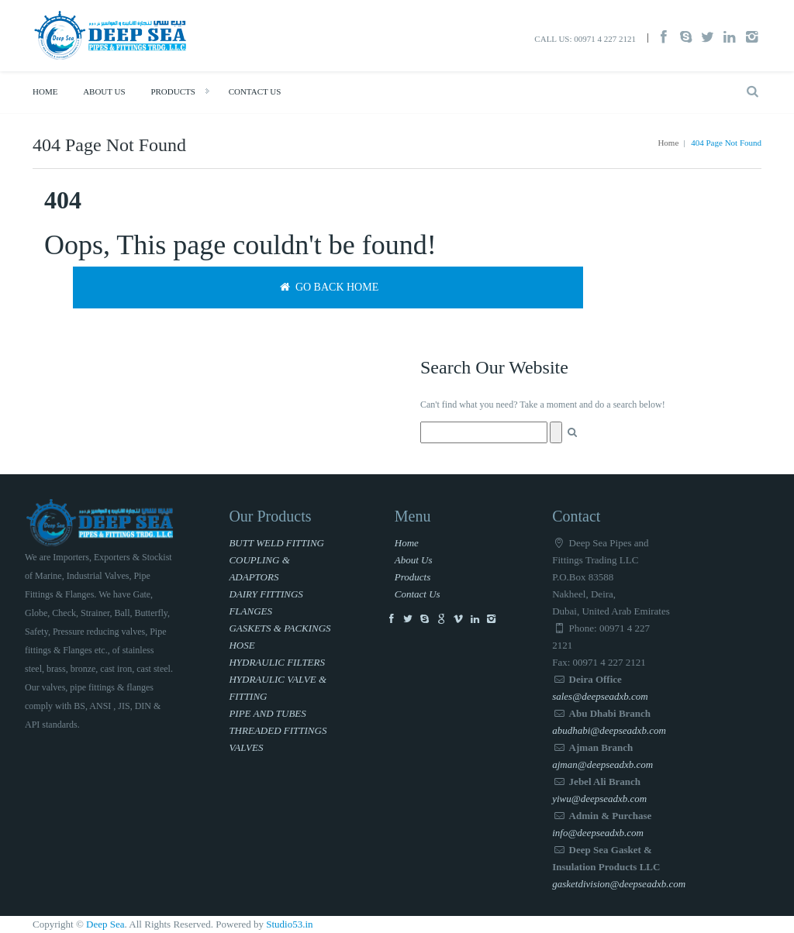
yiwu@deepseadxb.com (599, 798)
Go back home (328, 287)
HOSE (241, 645)
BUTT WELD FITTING (276, 543)
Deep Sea (105, 924)
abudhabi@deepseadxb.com (609, 730)
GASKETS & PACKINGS (279, 628)
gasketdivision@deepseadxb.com (618, 884)
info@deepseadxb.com (598, 832)
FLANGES (250, 611)
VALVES (246, 747)
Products (172, 91)
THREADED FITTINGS (277, 730)
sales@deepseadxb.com (600, 696)
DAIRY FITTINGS (265, 594)
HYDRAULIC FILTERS (277, 662)
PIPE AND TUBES (267, 713)
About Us (104, 91)
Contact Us (255, 91)
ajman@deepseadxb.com (602, 764)
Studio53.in (289, 924)
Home (45, 91)
